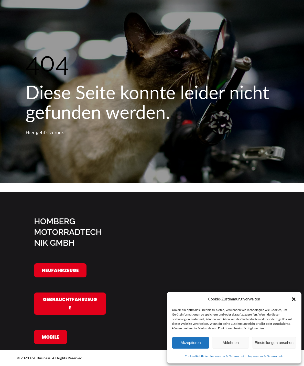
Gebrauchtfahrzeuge (70, 303)
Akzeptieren (190, 342)
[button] (293, 299)
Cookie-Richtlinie (196, 356)
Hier (30, 132)
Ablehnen (230, 342)
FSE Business (40, 358)
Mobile (50, 337)
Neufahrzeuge (60, 270)
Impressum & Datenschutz (228, 356)
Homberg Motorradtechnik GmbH (68, 231)
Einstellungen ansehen (274, 342)
